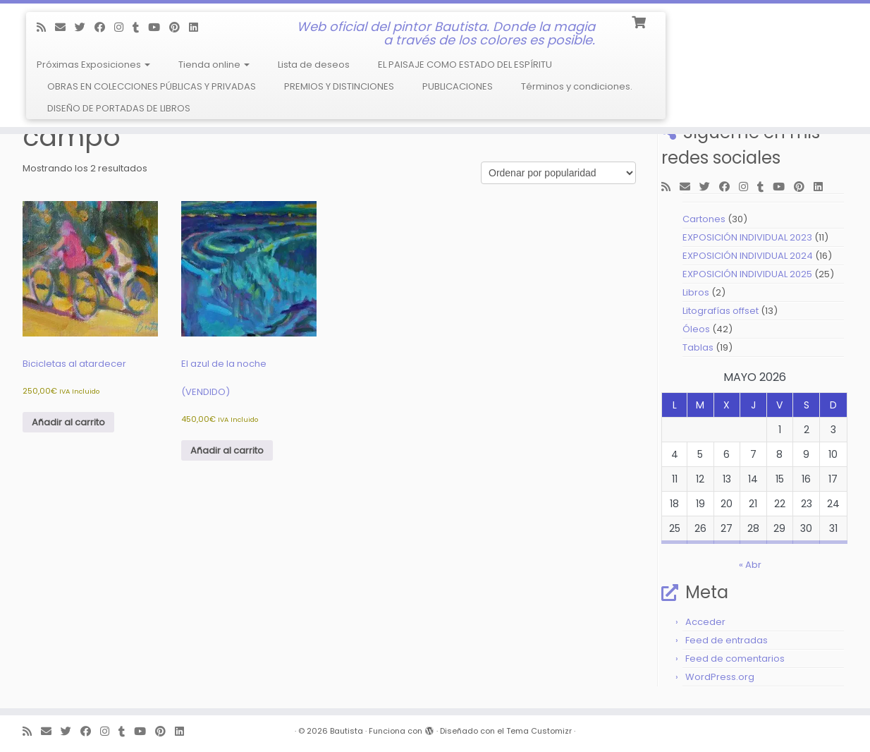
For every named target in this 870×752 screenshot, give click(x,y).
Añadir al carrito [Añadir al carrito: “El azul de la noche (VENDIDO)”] (227, 450)
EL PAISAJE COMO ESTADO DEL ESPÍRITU (465, 64)
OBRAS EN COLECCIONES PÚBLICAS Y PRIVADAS (151, 86)
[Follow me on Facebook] (104, 27)
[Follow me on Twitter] (84, 27)
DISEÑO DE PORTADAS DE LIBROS (118, 108)
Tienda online (214, 64)
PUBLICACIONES (457, 86)
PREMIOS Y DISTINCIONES (339, 86)
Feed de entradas (726, 640)
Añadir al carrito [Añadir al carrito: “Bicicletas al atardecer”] (68, 422)
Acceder (705, 622)
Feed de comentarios (735, 658)
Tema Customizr (539, 730)
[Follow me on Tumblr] (140, 27)
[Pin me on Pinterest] (179, 27)
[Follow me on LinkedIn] (198, 27)
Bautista (346, 730)
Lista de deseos (314, 64)
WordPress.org (719, 677)
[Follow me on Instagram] (123, 27)
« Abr (750, 564)
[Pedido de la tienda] (558, 173)
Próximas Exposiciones (93, 64)
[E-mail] (65, 27)
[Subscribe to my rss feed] (46, 27)
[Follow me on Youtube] (158, 27)
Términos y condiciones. (576, 86)
